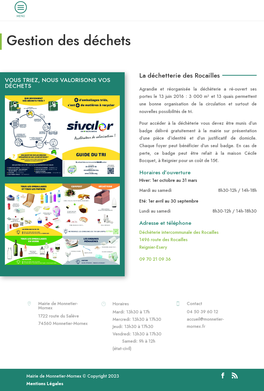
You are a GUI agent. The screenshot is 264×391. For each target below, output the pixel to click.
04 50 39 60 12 (202, 312)
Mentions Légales (44, 384)
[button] (21, 7)
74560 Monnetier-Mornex (63, 323)
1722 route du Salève (59, 316)
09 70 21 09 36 (155, 259)
